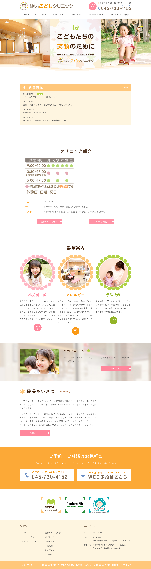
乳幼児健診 (49, 550)
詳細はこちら (116, 368)
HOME (26, 15)
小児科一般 (49, 537)
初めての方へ (76, 15)
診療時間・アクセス (97, 15)
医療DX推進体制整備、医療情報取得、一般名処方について (49, 105)
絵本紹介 (49, 554)
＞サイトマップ (26, 565)
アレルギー (49, 541)
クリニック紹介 (101, 222)
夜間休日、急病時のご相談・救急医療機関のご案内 (45, 120)
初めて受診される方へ (31, 541)
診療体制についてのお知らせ (36, 112)
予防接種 (49, 546)
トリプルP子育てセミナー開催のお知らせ (41, 97)
